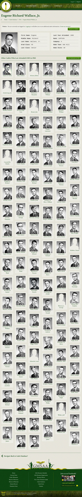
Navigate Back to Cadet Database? (14, 456)
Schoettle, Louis (34, 361)
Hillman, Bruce (61, 219)
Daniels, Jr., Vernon (61, 165)
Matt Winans (30, 494)
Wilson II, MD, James (7, 440)
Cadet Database (13, 20)
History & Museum (13, 482)
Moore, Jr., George (61, 306)
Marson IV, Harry (48, 274)
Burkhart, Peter (7, 127)
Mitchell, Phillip (20, 306)
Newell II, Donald (48, 312)
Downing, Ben (48, 183)
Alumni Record (14, 484)
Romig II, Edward (7, 346)
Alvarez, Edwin (34, 76)
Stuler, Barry (74, 392)
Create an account (65, 26)
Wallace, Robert (74, 410)
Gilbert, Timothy (74, 216)
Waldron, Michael (7, 404)
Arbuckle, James (74, 76)
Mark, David (61, 271)
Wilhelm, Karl (61, 432)
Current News (13, 475)
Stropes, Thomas (47, 384)
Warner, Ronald (34, 413)
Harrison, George (34, 217)
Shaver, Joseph (75, 375)
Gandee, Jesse (34, 200)
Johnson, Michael (7, 237)
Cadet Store (41, 484)
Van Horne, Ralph (61, 397)
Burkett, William (47, 112)
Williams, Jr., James (47, 438)
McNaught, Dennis (34, 291)
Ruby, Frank (47, 349)
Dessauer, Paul (21, 181)
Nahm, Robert (34, 309)
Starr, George (61, 378)
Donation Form (14, 486)
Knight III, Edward (34, 253)
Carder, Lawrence (48, 130)
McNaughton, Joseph (48, 293)
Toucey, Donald (20, 394)
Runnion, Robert (21, 358)
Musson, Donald (7, 309)
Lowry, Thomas (74, 268)
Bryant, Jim (34, 112)
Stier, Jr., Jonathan (7, 385)
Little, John (61, 254)
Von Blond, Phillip (48, 402)
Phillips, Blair (34, 327)
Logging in (28, 26)
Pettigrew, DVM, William (7, 327)
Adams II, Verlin (7, 76)
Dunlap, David (7, 200)
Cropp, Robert (34, 164)
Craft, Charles (21, 164)
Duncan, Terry (21, 198)
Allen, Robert (21, 76)
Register (79, 2)
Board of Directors (13, 479)
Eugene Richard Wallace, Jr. (30, 20)
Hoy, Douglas (74, 233)
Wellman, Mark (47, 420)
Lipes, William (7, 254)
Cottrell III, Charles (7, 163)
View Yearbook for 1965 (74, 58)
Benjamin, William (48, 94)
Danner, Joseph (47, 166)
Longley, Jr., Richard (47, 255)
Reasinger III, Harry (61, 343)
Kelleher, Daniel (74, 250)
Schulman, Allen (61, 361)
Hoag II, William (47, 219)
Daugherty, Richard (7, 182)
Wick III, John (34, 430)
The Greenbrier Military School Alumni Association (25, 493)
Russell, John (74, 358)
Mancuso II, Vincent (34, 272)
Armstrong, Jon (7, 93)
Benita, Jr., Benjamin (34, 94)
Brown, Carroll (74, 110)
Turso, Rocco (34, 396)
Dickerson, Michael (34, 182)
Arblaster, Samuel (48, 76)
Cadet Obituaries (14, 477)
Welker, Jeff (61, 415)
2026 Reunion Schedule (41, 473)
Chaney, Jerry (74, 145)
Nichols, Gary (21, 323)
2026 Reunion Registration (41, 475)
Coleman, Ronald (61, 146)
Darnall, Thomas (74, 179)
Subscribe (77, 486)
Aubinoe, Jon (21, 93)
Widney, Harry (21, 430)
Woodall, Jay (34, 448)
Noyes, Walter (75, 323)
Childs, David (21, 146)
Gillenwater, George (20, 216)
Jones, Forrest (48, 237)
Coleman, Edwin (34, 146)
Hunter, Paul (34, 235)
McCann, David (61, 288)
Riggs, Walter (34, 344)
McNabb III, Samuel (7, 291)
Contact (41, 486)
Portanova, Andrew (48, 331)
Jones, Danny (61, 237)
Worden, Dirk (21, 448)
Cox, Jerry (75, 162)
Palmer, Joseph (61, 325)
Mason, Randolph (74, 286)
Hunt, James (20, 235)
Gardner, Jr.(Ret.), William (48, 201)
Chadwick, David (7, 145)
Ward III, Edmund (20, 412)
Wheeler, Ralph (7, 422)
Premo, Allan (20, 340)
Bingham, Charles (61, 93)
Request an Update (73, 29)
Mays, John (21, 288)
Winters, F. (74, 444)
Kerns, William (21, 252)
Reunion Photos (41, 477)
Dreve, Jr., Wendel (75, 197)
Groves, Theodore (7, 218)
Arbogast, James (61, 76)
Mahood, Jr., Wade (20, 270)
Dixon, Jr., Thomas (61, 184)
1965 (20, 20)
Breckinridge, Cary (21, 111)
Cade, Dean (34, 129)
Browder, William (61, 111)
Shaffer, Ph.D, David (21, 376)
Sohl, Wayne (34, 378)
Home (5, 20)
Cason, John (61, 129)
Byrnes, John (20, 129)
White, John (74, 427)
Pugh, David (74, 340)
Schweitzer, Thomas (7, 365)
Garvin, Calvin (61, 202)
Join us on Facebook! (68, 473)
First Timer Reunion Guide (41, 479)
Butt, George (74, 127)
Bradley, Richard (7, 110)
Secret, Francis (48, 366)
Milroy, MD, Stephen (74, 305)
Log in (73, 2)
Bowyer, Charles (74, 93)
